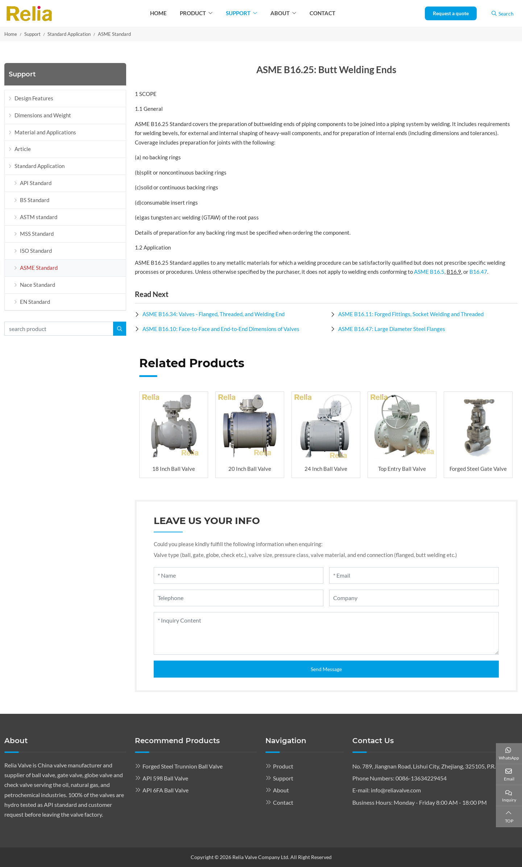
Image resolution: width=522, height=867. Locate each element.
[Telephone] (238, 598)
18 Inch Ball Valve (173, 468)
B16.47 (478, 271)
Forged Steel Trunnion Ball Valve (182, 766)
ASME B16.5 (429, 271)
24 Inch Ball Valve (325, 468)
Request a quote (451, 13)
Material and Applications (45, 132)
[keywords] (58, 329)
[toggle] (118, 166)
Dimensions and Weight (42, 115)
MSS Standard (37, 233)
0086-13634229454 (421, 778)
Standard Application (39, 166)
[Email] (414, 575)
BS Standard (34, 200)
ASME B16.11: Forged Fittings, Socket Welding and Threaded (411, 314)
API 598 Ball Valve (165, 778)
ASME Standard (39, 267)
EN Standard (35, 301)
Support (238, 13)
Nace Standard (37, 284)
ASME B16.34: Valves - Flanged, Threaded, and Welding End (213, 314)
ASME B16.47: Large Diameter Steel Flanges (391, 329)
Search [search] (503, 14)
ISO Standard (36, 250)
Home (158, 13)
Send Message (326, 669)
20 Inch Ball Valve (249, 468)
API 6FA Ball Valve (165, 790)
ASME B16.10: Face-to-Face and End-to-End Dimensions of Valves (220, 329)
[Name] (238, 575)
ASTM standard (38, 217)
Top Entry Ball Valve (402, 468)
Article (22, 149)
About (280, 13)
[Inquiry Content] (326, 633)
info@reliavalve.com (396, 790)
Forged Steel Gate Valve (478, 468)
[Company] (414, 598)
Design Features (33, 98)
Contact (322, 13)
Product (193, 13)
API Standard (35, 183)
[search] (119, 329)
